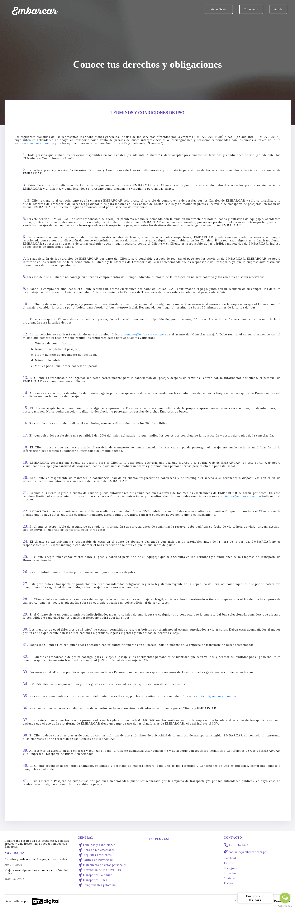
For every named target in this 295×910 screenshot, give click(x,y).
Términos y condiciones (96, 845)
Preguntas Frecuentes (95, 855)
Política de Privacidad (95, 860)
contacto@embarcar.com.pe (144, 334)
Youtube (229, 878)
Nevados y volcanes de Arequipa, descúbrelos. (36, 859)
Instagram (230, 868)
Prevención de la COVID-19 (99, 870)
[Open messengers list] (285, 898)
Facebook (230, 858)
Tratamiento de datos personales (102, 865)
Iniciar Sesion (218, 9)
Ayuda (278, 9)
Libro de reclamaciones (96, 850)
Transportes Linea (92, 880)
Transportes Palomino (95, 875)
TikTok (229, 883)
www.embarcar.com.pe (37, 143)
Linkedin (230, 873)
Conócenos (251, 9)
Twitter (229, 863)
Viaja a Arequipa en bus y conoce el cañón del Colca (36, 872)
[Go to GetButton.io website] (285, 906)
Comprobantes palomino (97, 885)
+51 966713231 (239, 845)
